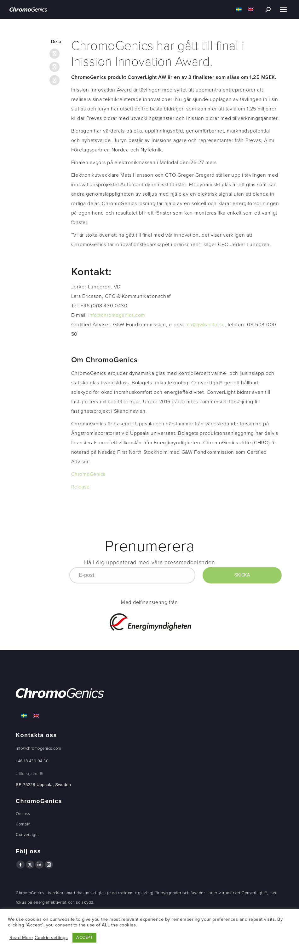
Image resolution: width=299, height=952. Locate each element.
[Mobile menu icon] (283, 9)
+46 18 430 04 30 (32, 761)
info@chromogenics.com (116, 315)
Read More (21, 937)
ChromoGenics (88, 474)
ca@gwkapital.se (206, 325)
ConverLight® (254, 893)
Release (80, 487)
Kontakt (23, 824)
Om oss (23, 813)
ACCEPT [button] (84, 937)
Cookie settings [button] (51, 937)
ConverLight (27, 834)
